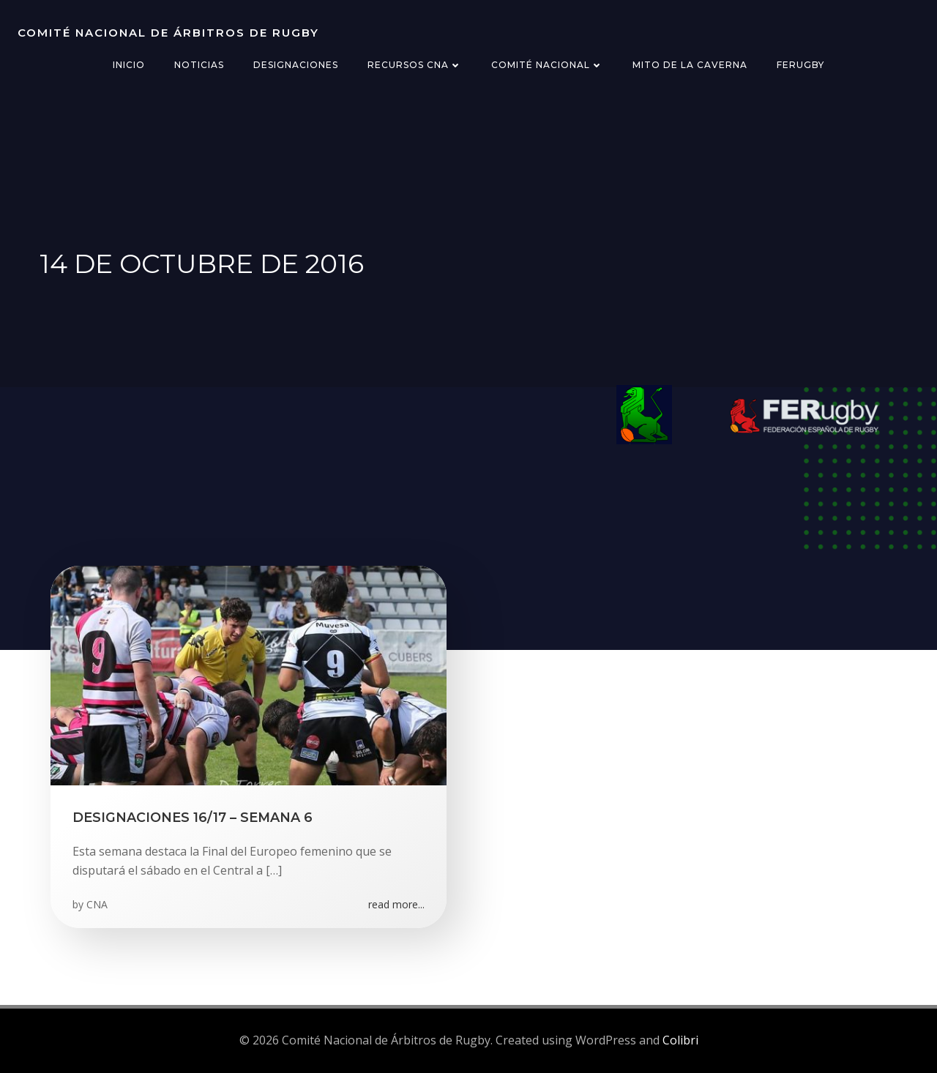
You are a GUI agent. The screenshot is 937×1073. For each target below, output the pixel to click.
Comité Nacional (547, 64)
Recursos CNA (414, 64)
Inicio (129, 64)
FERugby (800, 64)
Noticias (199, 64)
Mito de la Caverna (689, 64)
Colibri (680, 1040)
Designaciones (295, 64)
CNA (97, 904)
